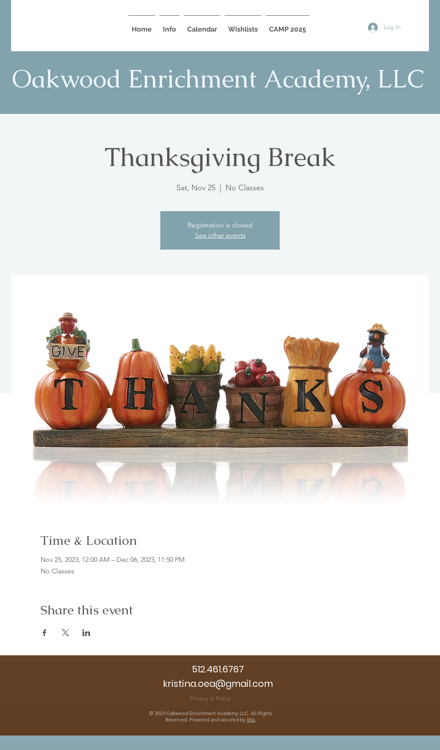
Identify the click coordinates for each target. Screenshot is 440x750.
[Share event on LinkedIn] (86, 632)
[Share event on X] (65, 632)
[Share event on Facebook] (45, 632)
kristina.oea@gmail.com (218, 683)
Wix (251, 719)
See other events (220, 235)
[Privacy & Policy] (210, 698)
